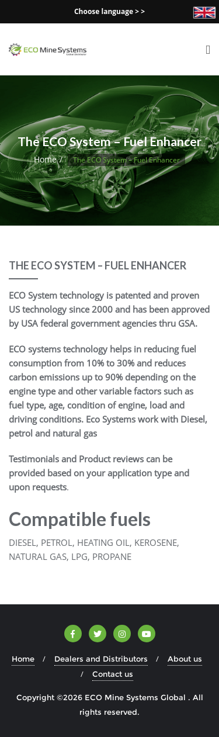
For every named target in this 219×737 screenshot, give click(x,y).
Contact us (112, 674)
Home (45, 159)
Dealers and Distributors (101, 658)
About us (185, 658)
